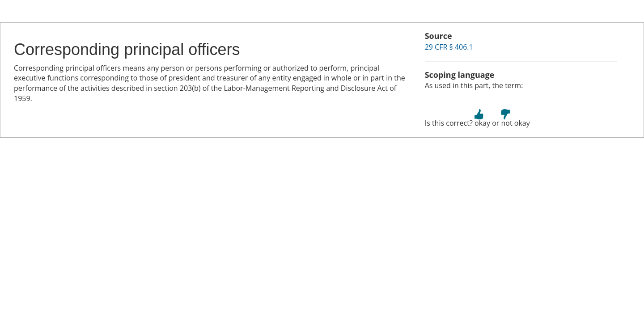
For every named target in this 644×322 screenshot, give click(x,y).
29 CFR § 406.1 (449, 47)
